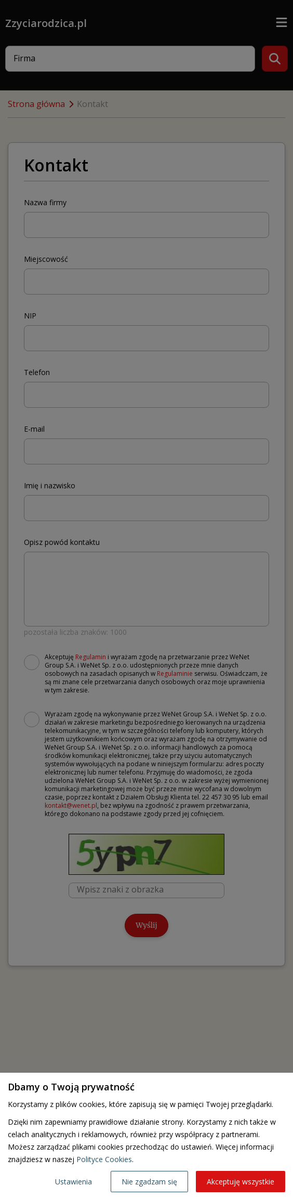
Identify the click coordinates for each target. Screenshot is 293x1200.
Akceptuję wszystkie (240, 1181)
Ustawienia (73, 1181)
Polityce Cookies (104, 1159)
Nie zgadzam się (149, 1181)
